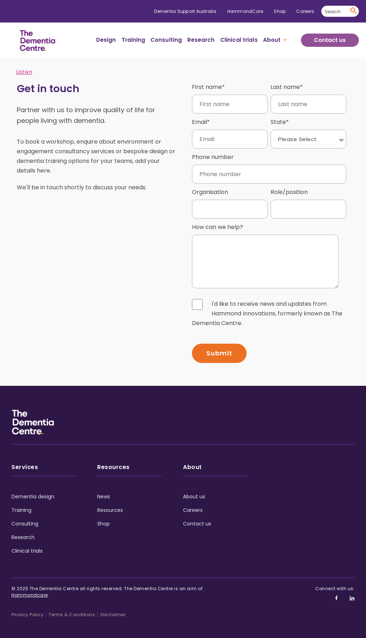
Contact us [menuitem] (197, 518)
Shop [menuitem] (280, 11)
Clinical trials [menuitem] (239, 40)
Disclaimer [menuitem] (112, 610)
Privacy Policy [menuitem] (27, 610)
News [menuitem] (103, 491)
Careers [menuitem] (305, 11)
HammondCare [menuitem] (245, 11)
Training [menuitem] (133, 40)
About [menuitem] (272, 40)
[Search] (340, 11)
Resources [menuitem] (113, 462)
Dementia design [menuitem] (32, 491)
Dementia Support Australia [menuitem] (185, 11)
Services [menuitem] (24, 462)
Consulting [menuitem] (166, 40)
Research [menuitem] (201, 40)
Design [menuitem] (106, 40)
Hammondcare (29, 590)
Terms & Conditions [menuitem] (72, 610)
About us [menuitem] (194, 491)
